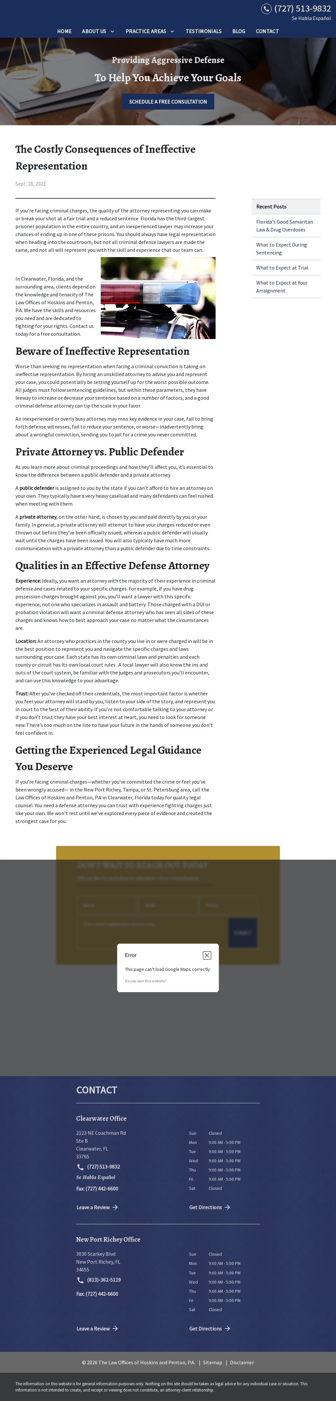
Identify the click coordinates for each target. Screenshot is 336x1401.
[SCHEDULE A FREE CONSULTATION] (168, 102)
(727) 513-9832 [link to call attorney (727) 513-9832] (98, 1167)
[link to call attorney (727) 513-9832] (296, 8)
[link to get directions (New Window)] (127, 1144)
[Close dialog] (207, 955)
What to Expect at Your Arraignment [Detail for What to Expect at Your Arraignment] (281, 286)
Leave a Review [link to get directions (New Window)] (97, 1207)
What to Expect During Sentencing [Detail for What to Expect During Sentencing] (281, 248)
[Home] (64, 31)
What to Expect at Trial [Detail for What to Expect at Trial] (282, 267)
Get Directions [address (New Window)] (210, 1207)
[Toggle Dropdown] (112, 31)
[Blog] (239, 31)
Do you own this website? (145, 980)
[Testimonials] (203, 31)
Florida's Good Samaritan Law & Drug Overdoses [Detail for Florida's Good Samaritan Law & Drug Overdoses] (284, 225)
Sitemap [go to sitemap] (212, 1362)
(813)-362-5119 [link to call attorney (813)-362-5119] (98, 1280)
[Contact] (267, 31)
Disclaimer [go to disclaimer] (242, 1362)
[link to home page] (46, 12)
